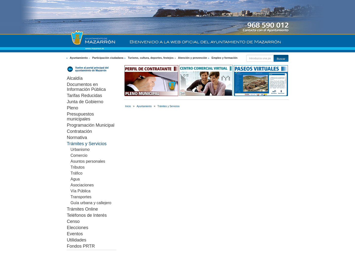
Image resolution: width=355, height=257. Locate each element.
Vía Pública (80, 191)
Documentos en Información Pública (86, 87)
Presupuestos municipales (80, 116)
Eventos (75, 233)
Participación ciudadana (108, 57)
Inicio (128, 106)
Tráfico (76, 173)
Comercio (79, 155)
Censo (73, 221)
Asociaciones (82, 185)
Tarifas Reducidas (84, 95)
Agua (75, 179)
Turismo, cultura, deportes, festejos (151, 57)
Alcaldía (75, 78)
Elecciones (77, 227)
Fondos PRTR (81, 246)
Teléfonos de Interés (87, 215)
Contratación (79, 131)
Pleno (72, 107)
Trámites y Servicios (86, 143)
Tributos (78, 167)
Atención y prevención (192, 57)
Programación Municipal (90, 125)
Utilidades (76, 239)
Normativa (77, 137)
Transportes (81, 197)
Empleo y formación (224, 57)
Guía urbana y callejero (91, 203)
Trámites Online (82, 209)
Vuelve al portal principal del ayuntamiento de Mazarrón (91, 69)
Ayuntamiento (79, 57)
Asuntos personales (88, 161)
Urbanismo (80, 149)
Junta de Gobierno (85, 101)
